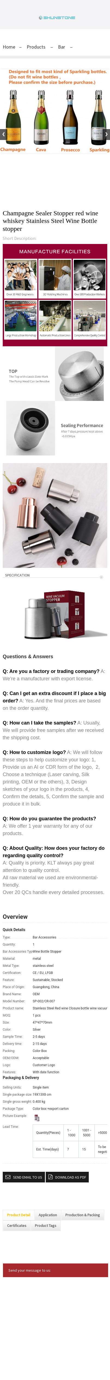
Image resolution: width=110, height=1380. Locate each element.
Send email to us (27, 1177)
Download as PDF (70, 1177)
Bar (61, 47)
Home (9, 47)
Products (36, 47)
